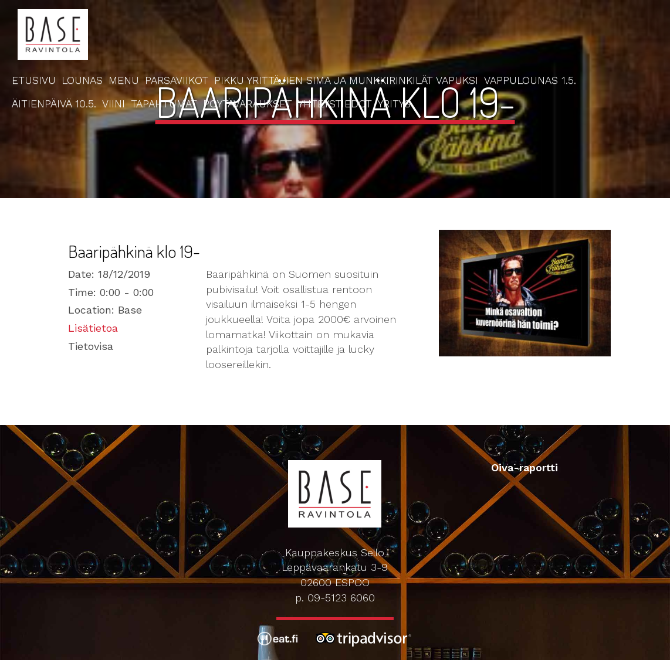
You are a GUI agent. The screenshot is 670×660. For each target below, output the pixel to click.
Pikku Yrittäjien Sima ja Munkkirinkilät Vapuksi (346, 80)
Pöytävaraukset (247, 103)
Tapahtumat (164, 103)
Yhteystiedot (335, 103)
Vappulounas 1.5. (530, 80)
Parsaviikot (176, 80)
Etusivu (34, 80)
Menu (124, 80)
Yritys (394, 103)
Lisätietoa (93, 328)
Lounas (82, 80)
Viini (113, 103)
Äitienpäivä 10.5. (54, 103)
